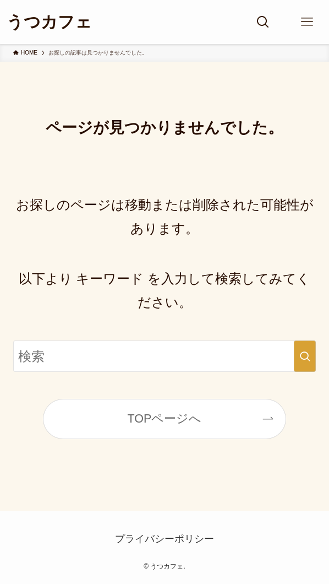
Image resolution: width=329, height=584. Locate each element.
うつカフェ (49, 22)
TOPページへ (165, 418)
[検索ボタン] (263, 22)
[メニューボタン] (307, 22)
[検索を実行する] (305, 356)
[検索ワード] (164, 356)
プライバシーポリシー (164, 538)
